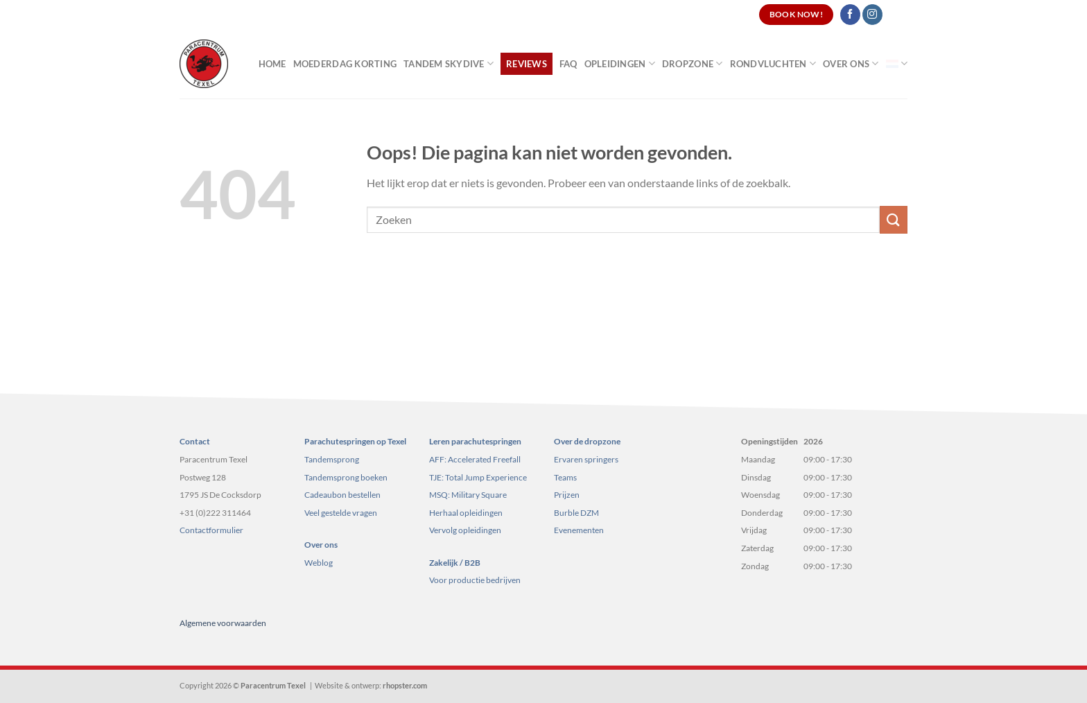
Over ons (851, 63)
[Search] (902, 14)
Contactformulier (211, 530)
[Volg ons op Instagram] (872, 14)
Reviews (526, 63)
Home (272, 63)
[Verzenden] (893, 219)
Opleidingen (619, 63)
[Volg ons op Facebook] (850, 14)
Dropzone (692, 63)
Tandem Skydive (448, 63)
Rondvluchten (773, 63)
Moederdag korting (345, 63)
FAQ (568, 63)
